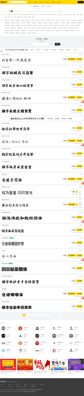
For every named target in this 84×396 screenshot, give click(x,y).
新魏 (74, 14)
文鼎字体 (34, 22)
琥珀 (6, 17)
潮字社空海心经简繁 (6, 79)
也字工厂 (68, 20)
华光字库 (28, 20)
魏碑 (48, 14)
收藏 (65, 59)
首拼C (46, 39)
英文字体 (41, 2)
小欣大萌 (42, 30)
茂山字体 (49, 27)
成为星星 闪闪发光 (6, 187)
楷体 (45, 14)
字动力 (78, 30)
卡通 (68, 14)
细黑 (29, 14)
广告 (38, 14)
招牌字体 (59, 2)
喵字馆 (29, 27)
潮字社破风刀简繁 (6, 67)
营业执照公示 (33, 391)
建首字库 (7, 33)
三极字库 (18, 22)
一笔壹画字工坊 (24, 30)
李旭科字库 (73, 30)
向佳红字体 (67, 30)
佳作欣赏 (2, 373)
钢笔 (61, 14)
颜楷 (19, 17)
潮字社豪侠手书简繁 (6, 148)
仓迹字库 (73, 25)
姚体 (16, 17)
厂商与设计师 (41, 384)
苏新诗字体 (80, 20)
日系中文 (13, 25)
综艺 (71, 14)
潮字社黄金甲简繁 (6, 123)
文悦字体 (46, 22)
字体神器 (53, 2)
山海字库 (37, 30)
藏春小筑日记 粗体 (6, 92)
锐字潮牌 (48, 20)
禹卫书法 (46, 25)
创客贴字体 (56, 25)
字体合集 (33, 384)
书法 (58, 14)
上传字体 (9, 386)
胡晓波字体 (7, 22)
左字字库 (44, 27)
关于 (1, 386)
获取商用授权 (72, 59)
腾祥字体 (17, 20)
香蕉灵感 (54, 27)
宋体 (35, 14)
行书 (12, 14)
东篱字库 (24, 33)
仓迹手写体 (4, 174)
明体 (22, 17)
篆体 (22, 14)
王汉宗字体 (62, 22)
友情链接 (33, 386)
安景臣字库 (17, 33)
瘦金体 (25, 17)
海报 (42, 14)
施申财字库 (13, 27)
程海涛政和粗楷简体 (6, 212)
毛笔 (51, 14)
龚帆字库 (18, 25)
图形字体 (47, 2)
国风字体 (58, 30)
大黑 (32, 14)
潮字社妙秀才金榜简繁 (7, 276)
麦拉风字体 (7, 25)
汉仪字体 (12, 20)
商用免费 (43, 6)
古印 (9, 17)
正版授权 (48, 6)
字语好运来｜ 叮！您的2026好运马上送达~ (27, 371)
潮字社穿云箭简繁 (6, 161)
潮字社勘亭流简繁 (6, 301)
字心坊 (52, 20)
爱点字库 (7, 30)
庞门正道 (40, 25)
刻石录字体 (74, 22)
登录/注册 (81, 2)
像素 (30, 17)
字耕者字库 (48, 30)
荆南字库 (35, 25)
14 (56, 315)
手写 (55, 14)
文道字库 (13, 22)
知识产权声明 (18, 386)
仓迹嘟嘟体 (4, 288)
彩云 (65, 14)
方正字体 (7, 20)
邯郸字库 (29, 22)
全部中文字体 (36, 6)
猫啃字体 (78, 25)
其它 (60, 11)
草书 (16, 14)
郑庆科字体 (29, 25)
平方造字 (67, 25)
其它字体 (34, 33)
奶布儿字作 (7, 27)
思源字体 (51, 22)
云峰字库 (62, 25)
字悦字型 (51, 25)
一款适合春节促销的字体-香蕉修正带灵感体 (10, 371)
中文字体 (35, 2)
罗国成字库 (31, 30)
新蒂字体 (43, 20)
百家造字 (17, 30)
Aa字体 (32, 20)
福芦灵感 (60, 27)
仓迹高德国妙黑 (5, 238)
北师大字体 (56, 22)
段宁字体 (39, 27)
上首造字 (63, 20)
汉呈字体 (24, 22)
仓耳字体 (24, 25)
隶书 (6, 14)
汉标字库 (80, 22)
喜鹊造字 (68, 22)
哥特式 (33, 17)
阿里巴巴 (65, 27)
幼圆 (9, 14)
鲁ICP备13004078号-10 (23, 389)
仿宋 (78, 14)
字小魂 (53, 30)
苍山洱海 (4, 250)
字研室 (25, 27)
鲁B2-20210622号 (26, 391)
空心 (12, 17)
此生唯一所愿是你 (6, 54)
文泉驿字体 (39, 22)
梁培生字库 (19, 27)
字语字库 (38, 20)
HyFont (33, 27)
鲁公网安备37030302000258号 (36, 389)
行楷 (19, 14)
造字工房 (58, 20)
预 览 (58, 44)
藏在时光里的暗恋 (6, 199)
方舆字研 (29, 33)
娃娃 (81, 14)
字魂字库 (23, 20)
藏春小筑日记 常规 (6, 136)
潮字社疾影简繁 (5, 225)
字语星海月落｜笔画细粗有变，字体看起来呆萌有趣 (63, 371)
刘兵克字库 (73, 20)
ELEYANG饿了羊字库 (73, 27)
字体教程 (25, 384)
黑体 (25, 14)
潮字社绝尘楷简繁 (6, 105)
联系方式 (25, 386)
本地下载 (80, 59)
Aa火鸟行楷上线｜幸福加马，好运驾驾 (43, 371)
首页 (30, 2)
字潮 (62, 30)
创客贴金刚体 (5, 263)
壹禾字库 (12, 33)
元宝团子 (12, 30)
